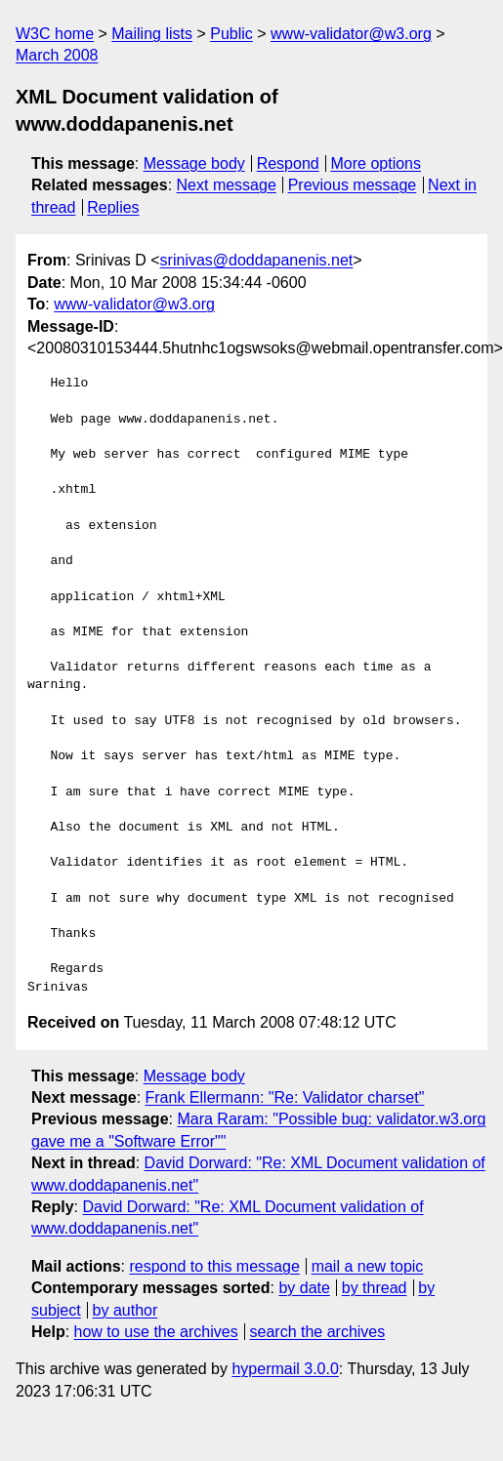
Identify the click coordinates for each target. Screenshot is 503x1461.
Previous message (352, 185)
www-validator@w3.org (351, 33)
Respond (288, 163)
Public (231, 33)
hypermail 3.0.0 (284, 1368)
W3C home (55, 33)
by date (303, 1287)
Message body (194, 163)
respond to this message (214, 1266)
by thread (374, 1287)
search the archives (318, 1331)
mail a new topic (368, 1266)
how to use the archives (156, 1331)
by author (125, 1310)
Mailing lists (151, 33)
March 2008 (57, 55)
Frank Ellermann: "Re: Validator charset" (285, 1097)
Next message (226, 185)
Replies (113, 207)
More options (376, 163)
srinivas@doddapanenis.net (257, 260)
